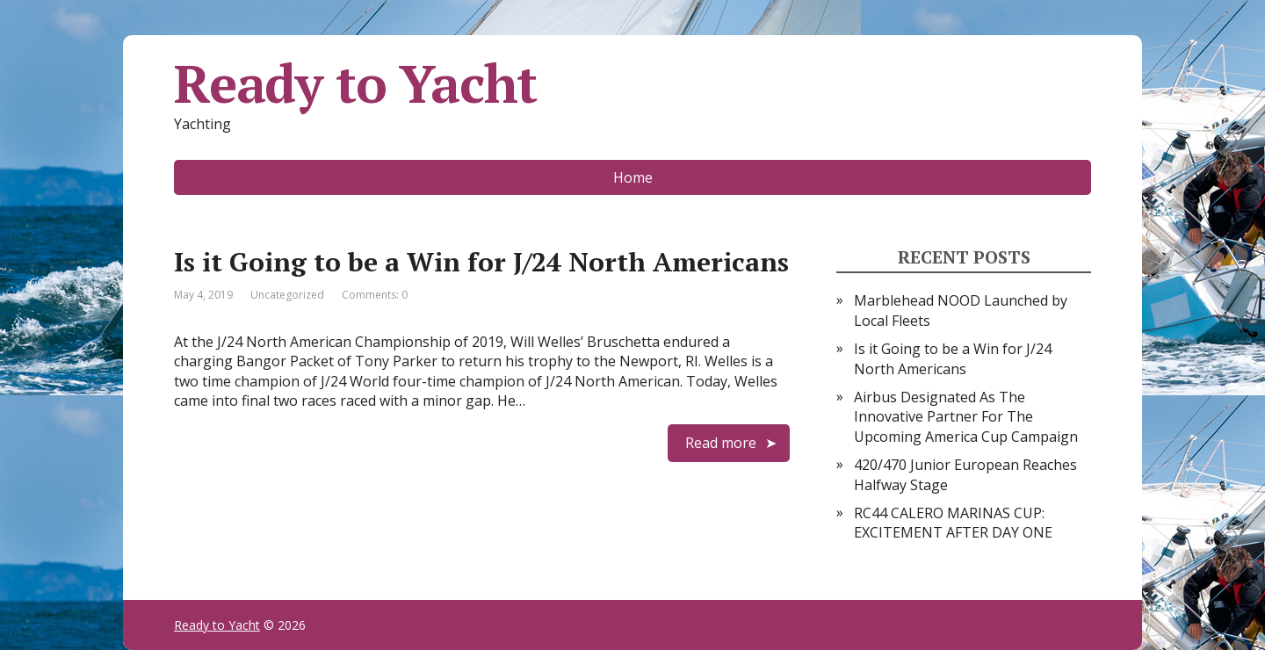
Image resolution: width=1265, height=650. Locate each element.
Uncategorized (287, 294)
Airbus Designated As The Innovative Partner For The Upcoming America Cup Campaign (966, 416)
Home (633, 177)
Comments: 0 (375, 294)
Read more (720, 442)
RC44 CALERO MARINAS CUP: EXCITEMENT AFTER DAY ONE (953, 522)
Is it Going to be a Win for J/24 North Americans (481, 261)
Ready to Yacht (355, 83)
